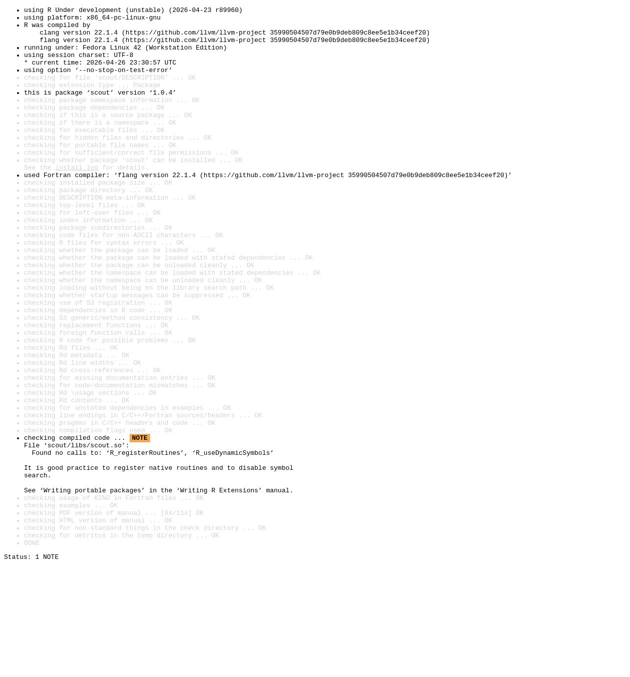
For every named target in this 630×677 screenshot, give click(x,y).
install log (76, 200)
